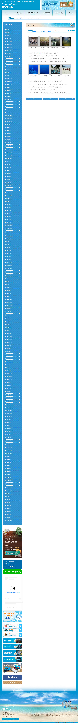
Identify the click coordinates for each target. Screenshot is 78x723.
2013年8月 (8, 496)
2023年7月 (8, 130)
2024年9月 (8, 87)
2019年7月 (8, 278)
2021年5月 (8, 210)
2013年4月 (8, 508)
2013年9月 (8, 493)
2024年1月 (8, 112)
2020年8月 (8, 238)
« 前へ (33, 98)
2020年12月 (9, 225)
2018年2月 (8, 330)
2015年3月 (8, 437)
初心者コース (57, 714)
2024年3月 (8, 106)
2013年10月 (9, 490)
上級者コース (71, 714)
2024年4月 (8, 102)
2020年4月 (8, 250)
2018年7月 (8, 315)
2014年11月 (9, 450)
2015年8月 (8, 422)
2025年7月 (8, 56)
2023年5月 (8, 136)
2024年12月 (9, 78)
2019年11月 (9, 265)
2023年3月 (8, 142)
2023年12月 (9, 115)
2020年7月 (8, 241)
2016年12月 (9, 373)
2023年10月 (9, 121)
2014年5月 (8, 468)
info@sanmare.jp (12, 549)
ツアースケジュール (41, 714)
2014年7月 (8, 462)
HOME (17, 18)
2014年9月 (8, 456)
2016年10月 (9, 379)
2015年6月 (8, 428)
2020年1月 (8, 259)
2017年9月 (8, 345)
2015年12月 (9, 410)
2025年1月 (8, 75)
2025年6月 (8, 59)
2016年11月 (9, 376)
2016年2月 (8, 404)
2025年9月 (8, 50)
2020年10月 (9, 232)
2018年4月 (8, 324)
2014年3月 (8, 474)
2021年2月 (8, 219)
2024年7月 (8, 93)
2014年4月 (8, 471)
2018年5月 (8, 321)
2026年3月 (8, 32)
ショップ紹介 (50, 714)
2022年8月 (8, 164)
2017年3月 (8, 364)
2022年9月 (8, 161)
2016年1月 (8, 407)
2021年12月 (9, 189)
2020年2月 (8, 256)
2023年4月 (8, 139)
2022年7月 (8, 167)
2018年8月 (8, 311)
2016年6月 (8, 391)
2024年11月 (9, 81)
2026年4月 (8, 29)
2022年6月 (8, 170)
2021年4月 (8, 213)
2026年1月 (8, 38)
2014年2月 (8, 477)
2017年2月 (8, 367)
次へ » (66, 98)
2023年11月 (9, 118)
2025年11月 (9, 44)
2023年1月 (8, 149)
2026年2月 (8, 35)
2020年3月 (8, 253)
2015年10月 (9, 416)
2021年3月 (8, 216)
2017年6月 (8, 354)
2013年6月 (8, 502)
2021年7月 (8, 204)
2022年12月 (9, 152)
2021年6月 (8, 207)
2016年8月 (8, 385)
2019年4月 (8, 287)
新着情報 (37, 715)
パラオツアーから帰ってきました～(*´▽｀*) (46, 31)
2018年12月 (9, 299)
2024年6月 (8, 96)
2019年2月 (8, 293)
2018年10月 (9, 305)
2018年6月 (8, 318)
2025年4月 (8, 66)
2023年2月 (8, 145)
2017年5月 (8, 358)
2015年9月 (8, 419)
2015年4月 (8, 434)
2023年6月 (8, 133)
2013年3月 (8, 511)
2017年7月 (8, 351)
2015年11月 (9, 413)
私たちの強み (33, 714)
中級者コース (64, 714)
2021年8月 (8, 201)
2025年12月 (9, 41)
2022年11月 (9, 155)
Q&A (52, 715)
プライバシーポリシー (70, 715)
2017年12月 (9, 336)
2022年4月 (8, 176)
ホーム (27, 714)
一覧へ (50, 98)
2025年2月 (8, 72)
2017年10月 (9, 342)
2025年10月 (9, 47)
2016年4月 (8, 397)
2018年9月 (8, 308)
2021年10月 (9, 195)
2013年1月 (8, 517)
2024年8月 (8, 90)
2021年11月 (9, 192)
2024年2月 (8, 109)
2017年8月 (8, 348)
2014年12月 (9, 447)
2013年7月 (8, 499)
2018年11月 (9, 302)
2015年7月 (8, 425)
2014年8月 (8, 459)
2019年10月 (9, 268)
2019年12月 (9, 262)
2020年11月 (9, 228)
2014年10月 (9, 453)
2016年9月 (8, 382)
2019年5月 (8, 284)
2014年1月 (8, 480)
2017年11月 (9, 339)
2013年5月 (8, 505)
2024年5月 (8, 99)
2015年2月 (8, 440)
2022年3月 (8, 179)
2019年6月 (8, 281)
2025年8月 (8, 53)
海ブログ (22, 18)
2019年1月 (8, 296)
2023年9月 (8, 124)
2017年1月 (8, 370)
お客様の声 (47, 715)
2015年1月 (8, 444)
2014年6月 (8, 465)
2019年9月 (8, 272)
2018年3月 (8, 327)
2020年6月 (8, 244)
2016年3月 (8, 401)
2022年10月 (9, 158)
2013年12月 (9, 484)
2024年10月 (9, 84)
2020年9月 (8, 235)
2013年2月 (8, 514)
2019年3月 (8, 290)
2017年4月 (8, 361)
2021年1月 (8, 222)
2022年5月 (8, 173)
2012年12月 (9, 520)
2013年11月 (9, 487)
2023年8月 (8, 127)
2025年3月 (8, 69)
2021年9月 (8, 198)
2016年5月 (8, 394)
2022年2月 (8, 182)
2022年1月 (8, 185)
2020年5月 (8, 247)
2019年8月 (8, 275)
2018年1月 (8, 333)
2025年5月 (8, 63)
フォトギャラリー (30, 715)
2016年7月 (8, 388)
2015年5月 (8, 431)
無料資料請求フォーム (60, 715)
